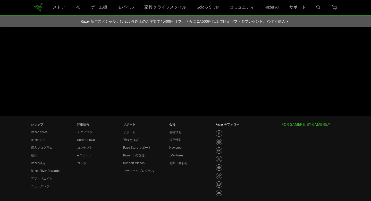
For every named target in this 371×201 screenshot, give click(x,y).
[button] (335, 7)
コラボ (81, 163)
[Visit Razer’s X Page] (219, 159)
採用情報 (175, 140)
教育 (34, 155)
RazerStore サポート (137, 147)
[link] (38, 7)
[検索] (318, 7)
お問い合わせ (178, 163)
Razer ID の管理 (134, 155)
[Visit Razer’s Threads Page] (219, 150)
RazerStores (39, 132)
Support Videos (134, 163)
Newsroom (176, 147)
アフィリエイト (42, 178)
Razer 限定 (38, 163)
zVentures (176, 155)
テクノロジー (86, 132)
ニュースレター (42, 186)
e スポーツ (84, 155)
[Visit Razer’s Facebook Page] (219, 133)
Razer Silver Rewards (45, 171)
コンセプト (84, 147)
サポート (129, 132)
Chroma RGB (86, 140)
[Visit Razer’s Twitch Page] (219, 184)
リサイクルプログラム (138, 171)
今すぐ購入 (277, 21)
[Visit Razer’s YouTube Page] (219, 167)
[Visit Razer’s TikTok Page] (219, 176)
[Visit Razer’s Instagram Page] (219, 142)
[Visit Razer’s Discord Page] (219, 193)
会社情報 (175, 132)
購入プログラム (42, 147)
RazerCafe (38, 140)
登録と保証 (131, 140)
